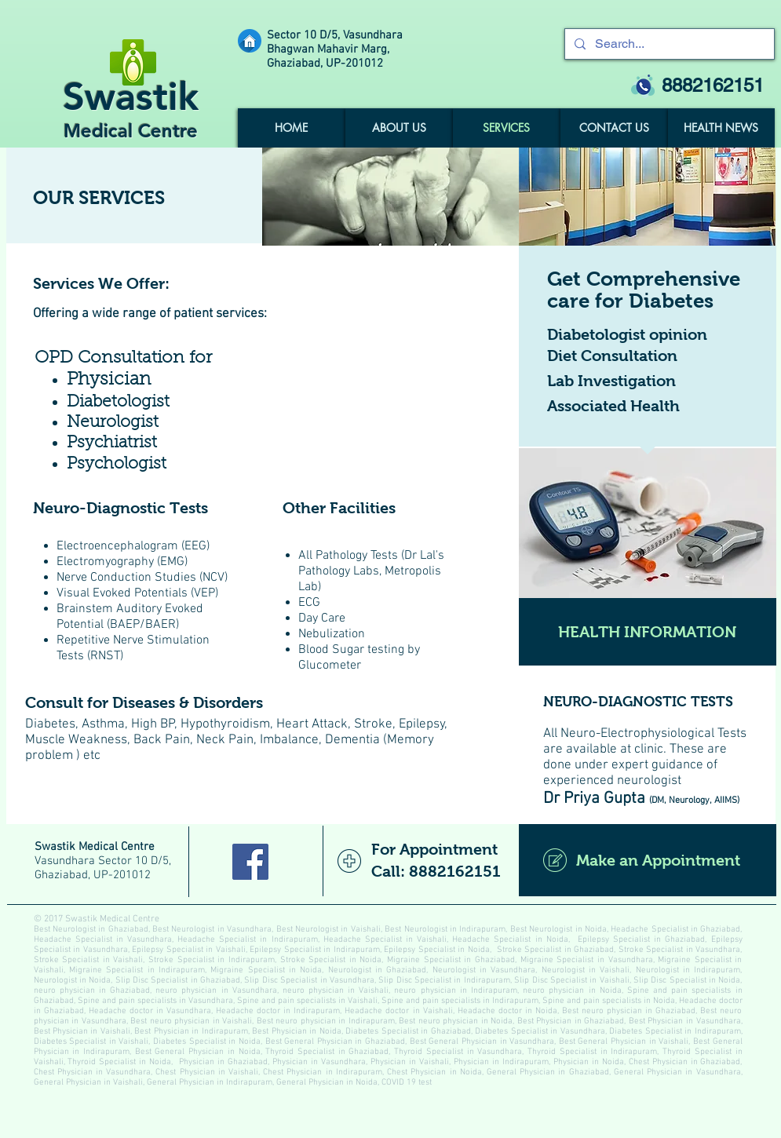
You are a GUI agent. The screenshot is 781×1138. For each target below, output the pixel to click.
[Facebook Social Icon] (250, 862)
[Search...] (668, 44)
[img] (390, 197)
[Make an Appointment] (647, 860)
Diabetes (50, 724)
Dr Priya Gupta (594, 798)
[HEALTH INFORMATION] (647, 632)
